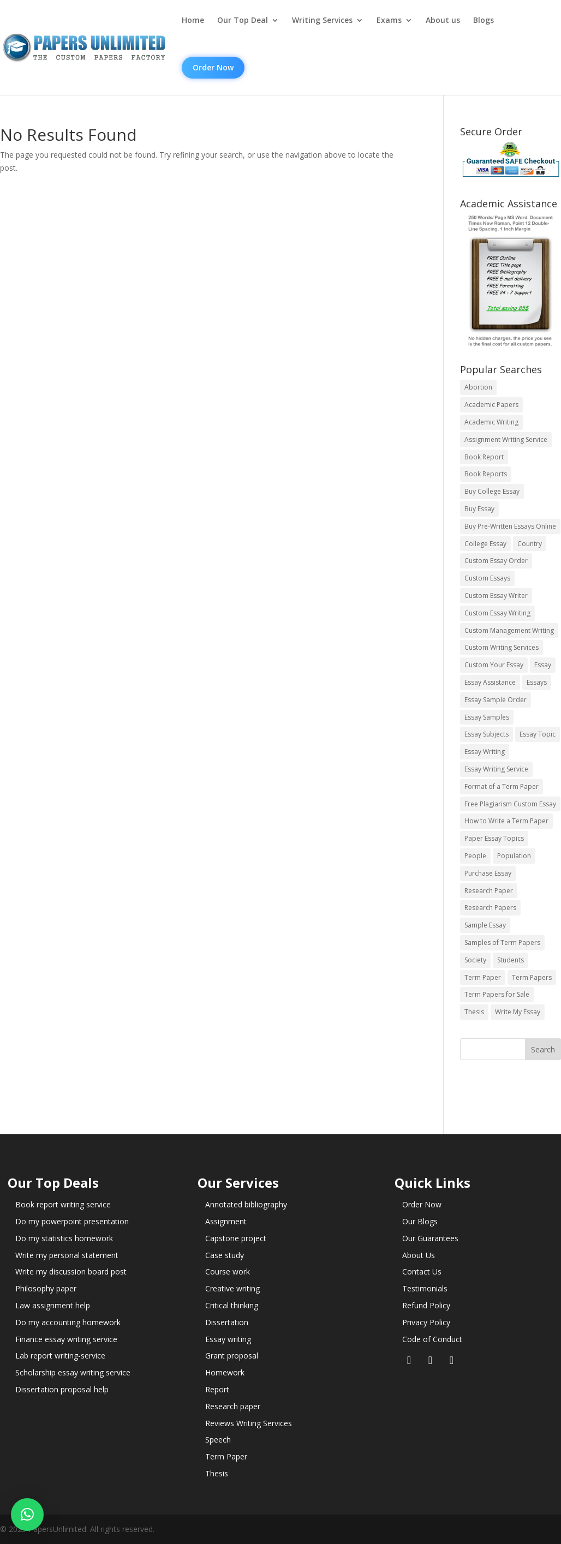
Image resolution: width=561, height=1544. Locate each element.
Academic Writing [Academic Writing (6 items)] (491, 422)
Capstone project (235, 1238)
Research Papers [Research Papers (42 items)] (490, 907)
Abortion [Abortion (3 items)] (478, 387)
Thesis (216, 1473)
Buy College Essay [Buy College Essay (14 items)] (492, 491)
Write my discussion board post (71, 1271)
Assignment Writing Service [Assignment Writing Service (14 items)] (505, 439)
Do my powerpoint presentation (72, 1221)
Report (217, 1389)
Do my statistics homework (64, 1238)
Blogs (483, 20)
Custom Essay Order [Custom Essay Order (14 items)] (496, 560)
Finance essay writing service (66, 1339)
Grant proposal (231, 1355)
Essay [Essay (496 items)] (542, 664)
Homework (224, 1372)
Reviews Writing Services (248, 1423)
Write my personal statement (66, 1255)
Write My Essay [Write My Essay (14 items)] (517, 1011)
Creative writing (232, 1288)
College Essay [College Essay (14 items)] (485, 543)
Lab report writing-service (60, 1355)
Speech (218, 1439)
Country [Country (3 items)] (529, 543)
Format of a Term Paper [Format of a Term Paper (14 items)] (501, 786)
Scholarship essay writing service (72, 1372)
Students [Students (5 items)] (510, 960)
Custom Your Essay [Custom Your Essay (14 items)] (493, 664)
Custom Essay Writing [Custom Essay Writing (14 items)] (497, 613)
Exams (389, 20)
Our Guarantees (430, 1238)
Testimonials (424, 1288)
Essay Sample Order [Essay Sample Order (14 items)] (495, 699)
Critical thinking (231, 1305)
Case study (224, 1255)
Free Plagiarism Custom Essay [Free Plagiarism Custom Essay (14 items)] (510, 804)
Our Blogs (420, 1221)
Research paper (232, 1406)
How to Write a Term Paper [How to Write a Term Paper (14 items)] (506, 820)
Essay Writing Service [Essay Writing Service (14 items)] (496, 769)
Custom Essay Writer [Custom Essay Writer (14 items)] (496, 595)
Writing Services (322, 20)
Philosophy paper (45, 1288)
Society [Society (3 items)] (475, 960)
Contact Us (421, 1271)
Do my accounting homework (68, 1322)
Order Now (213, 67)
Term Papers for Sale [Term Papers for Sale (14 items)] (496, 994)
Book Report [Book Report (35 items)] (484, 457)
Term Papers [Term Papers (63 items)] (532, 977)
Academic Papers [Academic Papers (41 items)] (491, 404)
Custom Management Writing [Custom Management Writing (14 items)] (509, 630)
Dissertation (226, 1322)
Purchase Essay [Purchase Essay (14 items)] (487, 873)
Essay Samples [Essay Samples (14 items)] (486, 717)
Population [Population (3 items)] (514, 855)
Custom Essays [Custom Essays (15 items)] (487, 578)
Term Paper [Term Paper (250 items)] (482, 977)
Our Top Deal (242, 20)
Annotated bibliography (246, 1204)
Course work (227, 1271)
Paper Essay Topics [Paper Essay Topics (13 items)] (494, 838)
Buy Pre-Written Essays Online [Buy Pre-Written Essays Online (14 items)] (510, 526)
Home (193, 20)
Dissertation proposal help (62, 1389)
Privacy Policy (426, 1322)
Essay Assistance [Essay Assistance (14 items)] (490, 682)
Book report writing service (63, 1204)
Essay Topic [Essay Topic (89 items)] (538, 734)
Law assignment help (52, 1305)
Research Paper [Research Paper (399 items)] (488, 890)
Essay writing (228, 1339)
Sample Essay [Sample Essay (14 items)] (485, 925)
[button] (27, 1514)
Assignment (226, 1221)
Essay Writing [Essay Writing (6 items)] (484, 751)
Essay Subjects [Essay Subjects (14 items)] (486, 734)
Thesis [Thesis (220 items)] (474, 1011)
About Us (418, 1255)
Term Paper (226, 1456)
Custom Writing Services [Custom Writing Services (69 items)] (501, 647)
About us (443, 20)
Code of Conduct (432, 1339)
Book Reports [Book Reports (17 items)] (485, 473)
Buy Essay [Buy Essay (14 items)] (479, 508)
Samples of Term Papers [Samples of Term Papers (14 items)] (502, 942)
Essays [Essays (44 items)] (537, 682)
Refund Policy (426, 1305)
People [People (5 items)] (475, 855)
